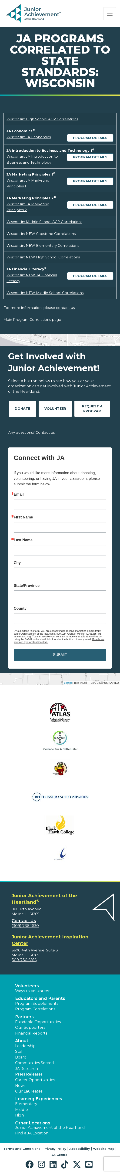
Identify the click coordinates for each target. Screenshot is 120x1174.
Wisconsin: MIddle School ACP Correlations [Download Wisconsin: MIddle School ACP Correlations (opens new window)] (44, 222)
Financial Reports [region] (31, 1033)
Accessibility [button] (79, 1148)
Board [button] (21, 1057)
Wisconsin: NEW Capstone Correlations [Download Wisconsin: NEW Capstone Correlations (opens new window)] (41, 233)
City (17, 563)
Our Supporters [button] (30, 1027)
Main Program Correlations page (32, 319)
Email (19, 494)
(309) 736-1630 (25, 926)
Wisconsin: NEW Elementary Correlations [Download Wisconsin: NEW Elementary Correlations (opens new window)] (43, 245)
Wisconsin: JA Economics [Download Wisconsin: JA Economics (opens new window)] (29, 137)
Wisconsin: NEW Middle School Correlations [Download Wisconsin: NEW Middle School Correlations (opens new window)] (45, 293)
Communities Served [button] (34, 1063)
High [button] (19, 1115)
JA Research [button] (26, 1068)
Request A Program (92, 408)
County (20, 608)
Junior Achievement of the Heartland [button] (50, 1127)
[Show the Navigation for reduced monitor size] (109, 13)
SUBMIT (60, 655)
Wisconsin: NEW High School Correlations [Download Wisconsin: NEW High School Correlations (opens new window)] (43, 257)
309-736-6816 (24, 960)
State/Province (27, 586)
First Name (23, 517)
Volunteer (55, 408)
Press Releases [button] (28, 1074)
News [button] (20, 1085)
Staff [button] (19, 1051)
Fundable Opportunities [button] (38, 1022)
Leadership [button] (25, 1046)
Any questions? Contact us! (31, 432)
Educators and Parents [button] (40, 998)
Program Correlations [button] (35, 1009)
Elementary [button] (26, 1104)
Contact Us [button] (24, 921)
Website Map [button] (103, 1148)
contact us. (65, 307)
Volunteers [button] (27, 986)
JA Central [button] (60, 1155)
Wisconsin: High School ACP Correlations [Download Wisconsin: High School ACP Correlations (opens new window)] (42, 119)
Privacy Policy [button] (54, 1148)
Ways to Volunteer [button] (32, 991)
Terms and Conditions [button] (21, 1148)
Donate (22, 408)
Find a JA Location (31, 1133)
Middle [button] (21, 1109)
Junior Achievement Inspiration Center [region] (50, 940)
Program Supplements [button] (36, 1003)
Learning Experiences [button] (38, 1099)
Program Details (90, 138)
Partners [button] (24, 1017)
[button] (30, 1165)
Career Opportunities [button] (35, 1080)
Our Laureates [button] (28, 1091)
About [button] (21, 1041)
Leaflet (68, 682)
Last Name (23, 540)
